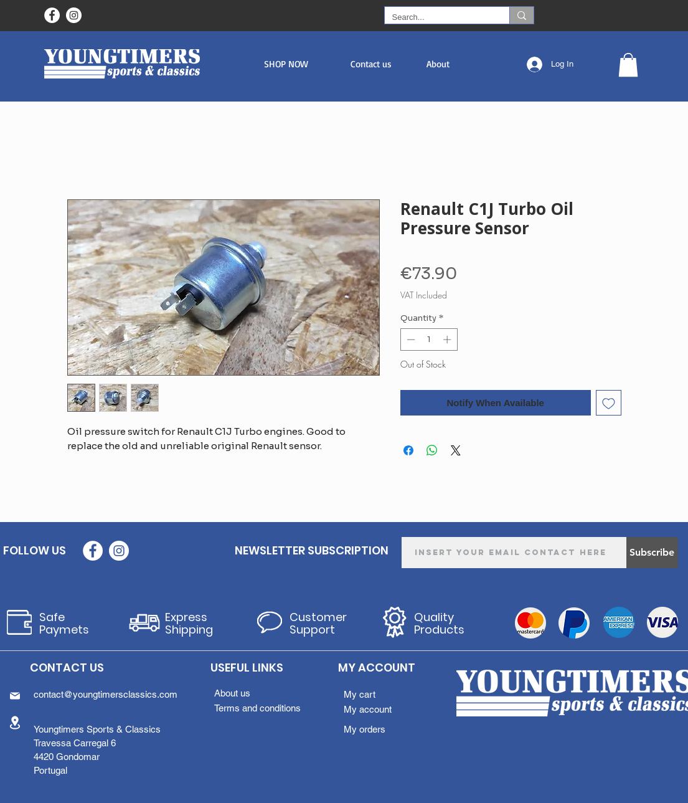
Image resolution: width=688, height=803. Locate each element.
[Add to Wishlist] (608, 403)
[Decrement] (409, 339)
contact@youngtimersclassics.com (105, 694)
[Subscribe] (652, 552)
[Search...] (437, 17)
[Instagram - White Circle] (74, 15)
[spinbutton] (429, 339)
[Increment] (448, 339)
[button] (286, 64)
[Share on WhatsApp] (432, 450)
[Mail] (15, 696)
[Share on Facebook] (408, 450)
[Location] (15, 723)
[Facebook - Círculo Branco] (52, 15)
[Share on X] (455, 450)
